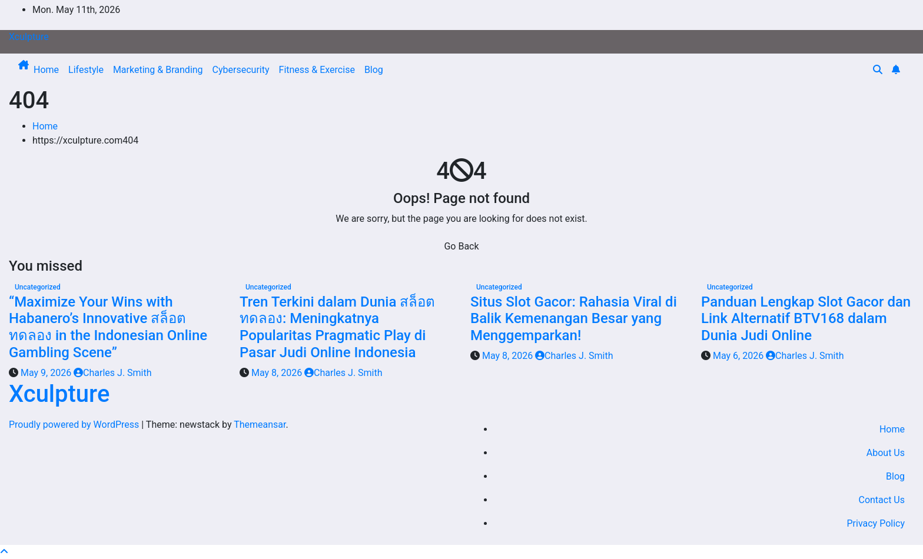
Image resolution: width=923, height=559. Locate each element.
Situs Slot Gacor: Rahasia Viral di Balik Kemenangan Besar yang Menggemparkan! (573, 319)
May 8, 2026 (277, 372)
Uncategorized (38, 287)
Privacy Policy (876, 523)
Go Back (461, 246)
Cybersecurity (241, 69)
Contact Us (881, 499)
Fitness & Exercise (317, 69)
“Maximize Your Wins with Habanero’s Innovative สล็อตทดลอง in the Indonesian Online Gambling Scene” (108, 327)
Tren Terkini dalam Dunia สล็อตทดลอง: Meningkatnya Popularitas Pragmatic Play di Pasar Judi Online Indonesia (337, 327)
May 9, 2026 (47, 372)
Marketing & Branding (158, 69)
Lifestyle (86, 69)
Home (46, 69)
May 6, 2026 (739, 355)
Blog (373, 69)
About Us (885, 452)
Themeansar (259, 424)
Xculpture (29, 36)
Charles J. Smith (112, 372)
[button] (877, 69)
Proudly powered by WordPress (75, 424)
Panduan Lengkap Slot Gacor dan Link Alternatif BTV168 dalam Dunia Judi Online (806, 319)
